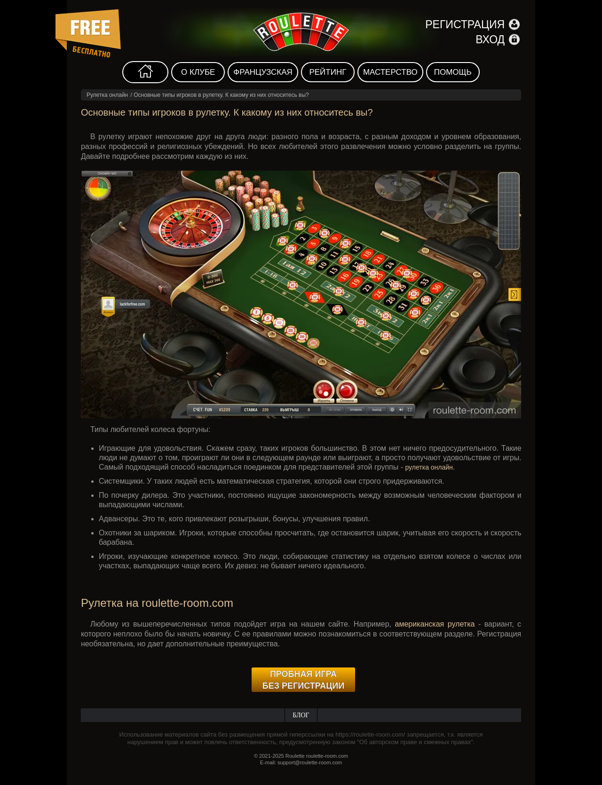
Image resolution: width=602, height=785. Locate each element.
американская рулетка (435, 624)
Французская (263, 72)
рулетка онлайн (428, 467)
